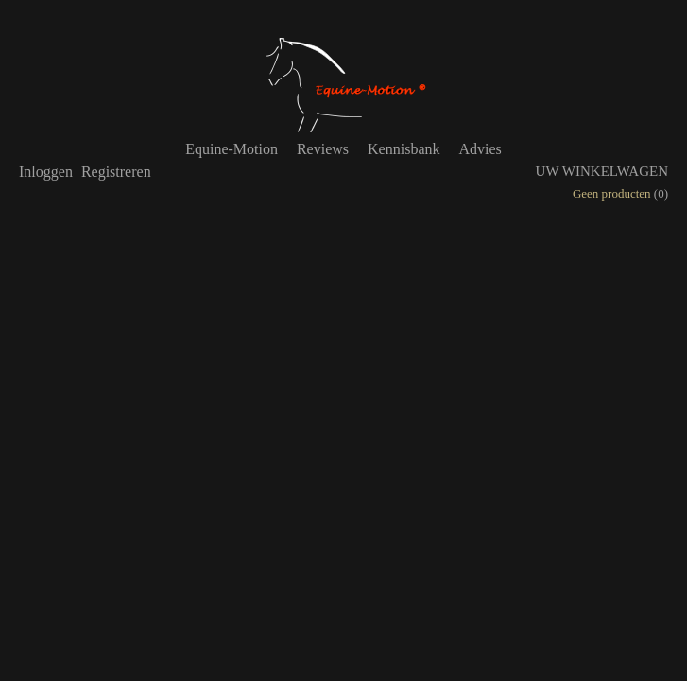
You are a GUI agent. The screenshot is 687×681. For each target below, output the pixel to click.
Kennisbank (403, 149)
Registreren (116, 172)
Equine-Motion (231, 149)
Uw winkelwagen (602, 171)
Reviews (323, 149)
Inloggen (46, 172)
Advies (479, 149)
